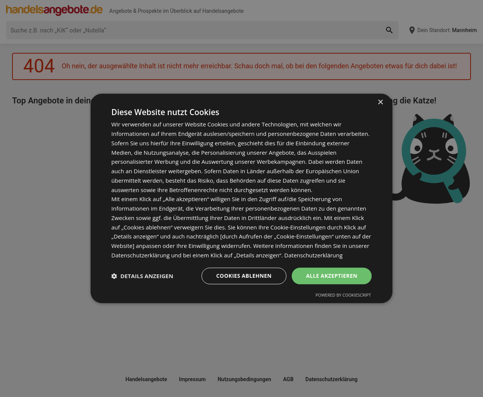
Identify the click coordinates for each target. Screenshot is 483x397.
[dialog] (241, 198)
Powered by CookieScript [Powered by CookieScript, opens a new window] (343, 295)
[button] (142, 276)
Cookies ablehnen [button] (244, 275)
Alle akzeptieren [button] (331, 275)
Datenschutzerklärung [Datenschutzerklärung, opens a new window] (313, 255)
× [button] (380, 102)
